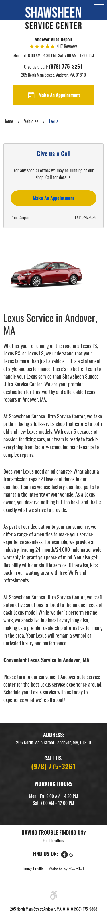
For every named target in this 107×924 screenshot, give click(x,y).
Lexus (53, 121)
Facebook (64, 854)
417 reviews (67, 46)
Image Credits (33, 869)
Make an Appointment (53, 198)
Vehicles (31, 121)
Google (71, 854)
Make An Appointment (59, 95)
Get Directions (53, 841)
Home (8, 121)
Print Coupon (20, 218)
